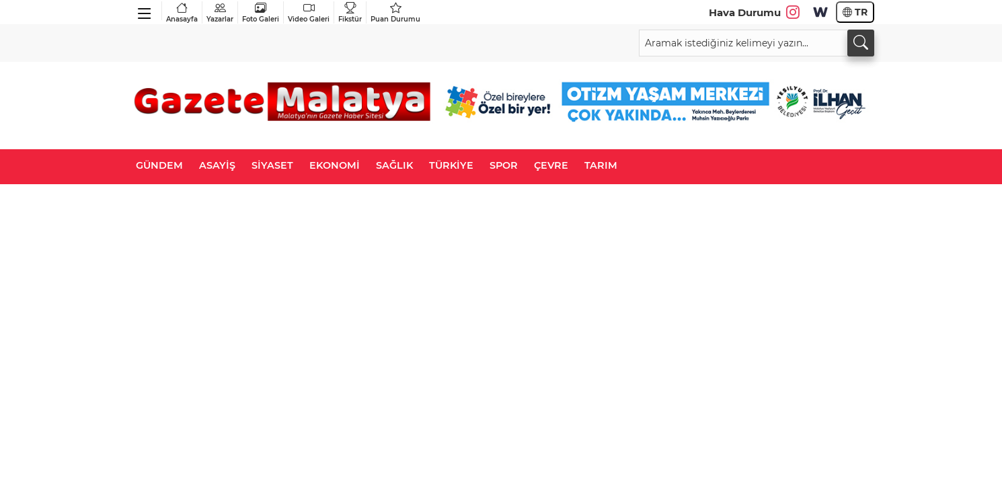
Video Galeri (309, 12)
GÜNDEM (159, 165)
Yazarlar (219, 12)
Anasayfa (182, 12)
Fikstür (350, 12)
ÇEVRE (551, 165)
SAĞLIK (394, 165)
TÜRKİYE (451, 165)
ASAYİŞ (217, 165)
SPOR (504, 165)
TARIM (600, 165)
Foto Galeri (260, 12)
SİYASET (272, 165)
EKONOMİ (334, 165)
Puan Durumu (395, 12)
